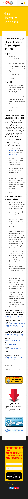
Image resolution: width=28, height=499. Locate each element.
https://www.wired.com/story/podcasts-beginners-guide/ (14, 358)
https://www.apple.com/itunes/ (14, 340)
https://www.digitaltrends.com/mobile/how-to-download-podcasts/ (14, 335)
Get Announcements (14, 475)
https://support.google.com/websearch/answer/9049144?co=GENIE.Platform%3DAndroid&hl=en (15, 326)
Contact (8, 483)
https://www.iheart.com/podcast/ (14, 353)
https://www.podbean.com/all (13, 344)
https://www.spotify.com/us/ (13, 348)
